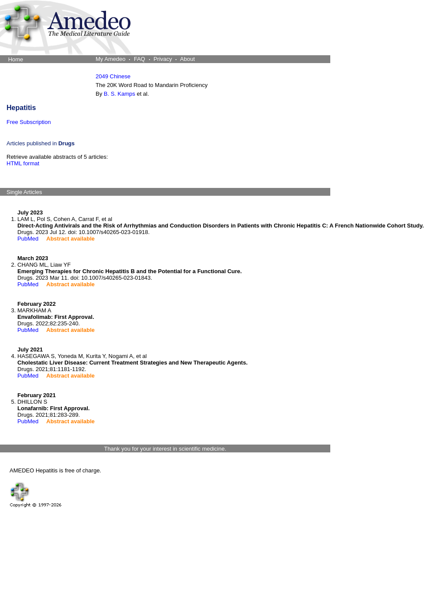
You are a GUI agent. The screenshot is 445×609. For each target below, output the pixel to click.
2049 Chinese (113, 76)
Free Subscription (29, 122)
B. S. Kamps (119, 93)
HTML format (23, 163)
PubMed (27, 238)
